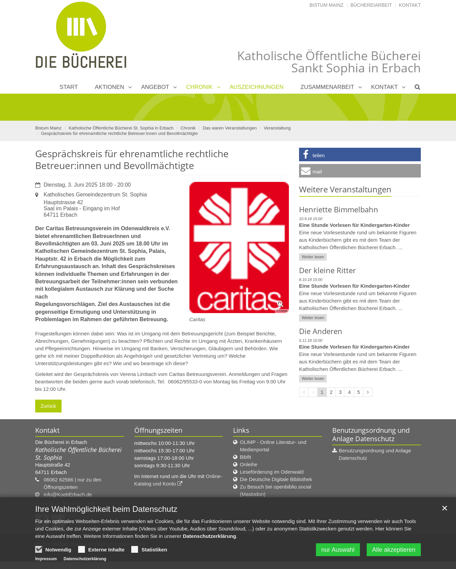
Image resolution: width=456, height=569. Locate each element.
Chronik (199, 87)
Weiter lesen (313, 257)
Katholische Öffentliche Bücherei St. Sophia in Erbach (121, 128)
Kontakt (410, 5)
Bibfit (245, 457)
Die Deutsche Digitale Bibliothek (276, 479)
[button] (360, 154)
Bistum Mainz (326, 5)
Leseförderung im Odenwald (271, 472)
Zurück (48, 406)
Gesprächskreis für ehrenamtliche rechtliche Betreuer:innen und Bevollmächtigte (119, 133)
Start (69, 87)
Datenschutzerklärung (209, 539)
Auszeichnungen (257, 87)
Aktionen (109, 87)
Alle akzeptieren (393, 552)
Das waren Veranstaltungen (230, 128)
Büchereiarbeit (371, 5)
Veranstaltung (277, 128)
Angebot (155, 87)
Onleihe (248, 464)
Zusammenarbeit (327, 87)
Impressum (46, 562)
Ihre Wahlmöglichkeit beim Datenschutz (106, 512)
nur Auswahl (338, 552)
